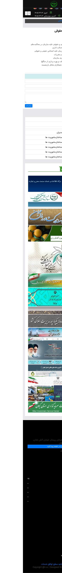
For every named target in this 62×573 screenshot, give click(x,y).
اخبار (57, 119)
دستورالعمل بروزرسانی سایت (49, 542)
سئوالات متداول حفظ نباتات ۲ (49, 555)
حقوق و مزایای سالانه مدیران (46, 132)
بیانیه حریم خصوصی (51, 564)
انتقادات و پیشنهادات (52, 524)
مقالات (57, 533)
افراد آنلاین (32, 478)
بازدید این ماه (32, 496)
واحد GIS (56, 546)
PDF (44, 37)
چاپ (56, 37)
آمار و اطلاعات (55, 537)
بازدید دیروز (32, 487)
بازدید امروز (32, 483)
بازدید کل (32, 501)
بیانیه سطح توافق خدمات (29, 564)
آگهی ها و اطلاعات (50, 124)
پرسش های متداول (53, 520)
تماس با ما (56, 551)
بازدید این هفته (32, 492)
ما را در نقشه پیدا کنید (32, 446)
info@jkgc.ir (54, 460)
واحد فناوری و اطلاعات (51, 529)
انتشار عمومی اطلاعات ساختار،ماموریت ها (40, 137)
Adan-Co (48, 567)
